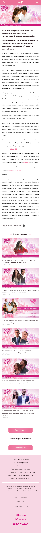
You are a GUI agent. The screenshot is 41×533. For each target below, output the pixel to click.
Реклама (20, 466)
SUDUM (25, 506)
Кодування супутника (20, 469)
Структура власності (20, 459)
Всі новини (20, 430)
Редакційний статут (20, 478)
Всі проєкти (20, 448)
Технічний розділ (20, 462)
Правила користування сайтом (20, 472)
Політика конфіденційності (20, 475)
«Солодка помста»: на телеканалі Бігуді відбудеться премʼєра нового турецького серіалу (18, 413)
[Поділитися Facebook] (24, 226)
